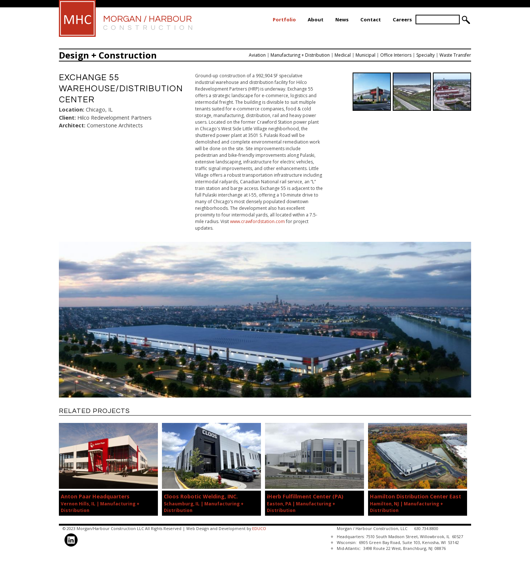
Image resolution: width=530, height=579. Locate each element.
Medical (343, 55)
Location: (71, 109)
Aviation (257, 55)
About (316, 19)
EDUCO (259, 528)
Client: (67, 117)
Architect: (72, 125)
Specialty (425, 55)
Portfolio (284, 19)
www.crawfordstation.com (257, 221)
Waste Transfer (455, 55)
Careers (402, 19)
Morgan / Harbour (149, 23)
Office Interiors (395, 55)
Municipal (365, 55)
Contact (370, 19)
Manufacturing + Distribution (300, 55)
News (342, 19)
